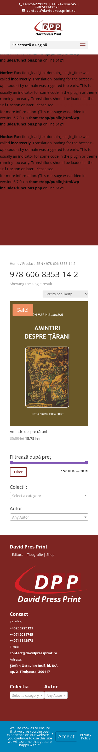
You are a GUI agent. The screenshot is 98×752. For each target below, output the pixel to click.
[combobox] (49, 495)
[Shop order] (65, 294)
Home (14, 263)
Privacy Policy (85, 736)
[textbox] (49, 495)
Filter (18, 471)
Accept (66, 736)
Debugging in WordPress (75, 104)
